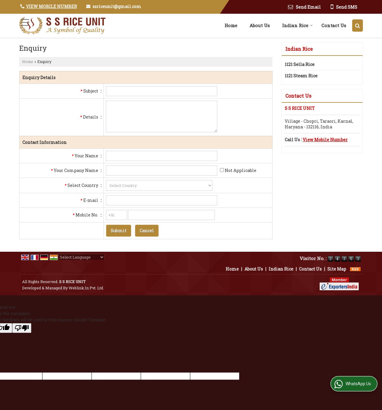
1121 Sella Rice (300, 64)
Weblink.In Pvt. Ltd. (86, 287)
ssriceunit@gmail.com (117, 6)
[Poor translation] (21, 328)
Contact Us (333, 25)
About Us (259, 25)
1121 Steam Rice (301, 76)
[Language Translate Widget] (81, 257)
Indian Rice (297, 25)
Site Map (336, 269)
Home (230, 25)
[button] (51, 6)
